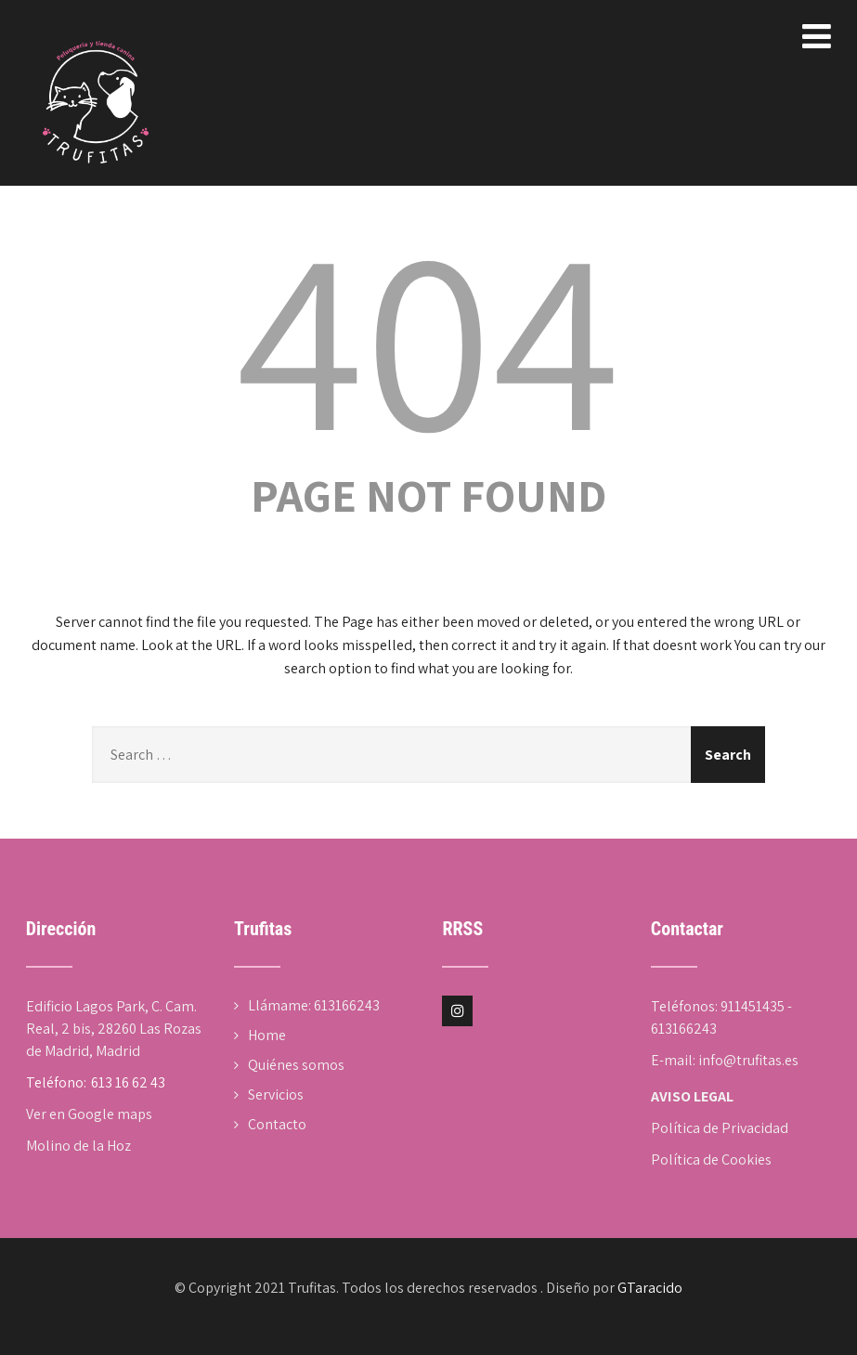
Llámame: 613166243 (314, 1005)
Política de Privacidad (719, 1128)
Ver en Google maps (89, 1114)
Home (267, 1035)
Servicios (276, 1094)
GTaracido (649, 1287)
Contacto (277, 1124)
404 (428, 334)
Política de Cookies (711, 1159)
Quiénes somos (296, 1065)
